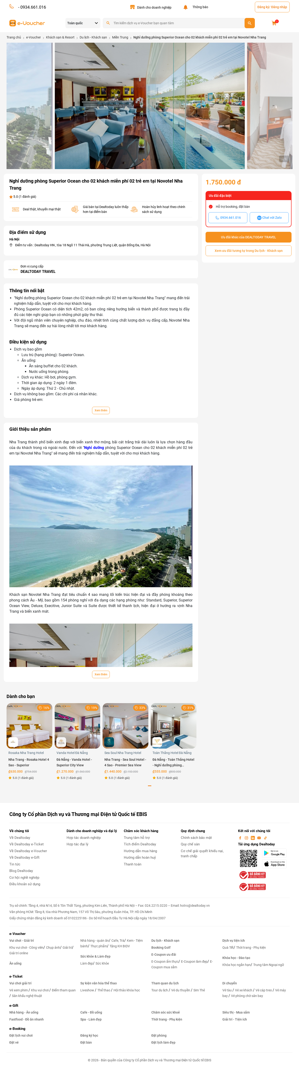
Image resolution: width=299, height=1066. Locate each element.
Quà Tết (228, 947)
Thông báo (199, 7)
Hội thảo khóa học (127, 990)
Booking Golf (161, 947)
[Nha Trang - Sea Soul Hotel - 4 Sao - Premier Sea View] (125, 725)
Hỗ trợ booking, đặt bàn (233, 206)
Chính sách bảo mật (196, 838)
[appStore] (276, 863)
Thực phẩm (98, 946)
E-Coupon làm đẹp (194, 961)
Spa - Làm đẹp (91, 1019)
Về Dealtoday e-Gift (24, 857)
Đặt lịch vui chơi (21, 1035)
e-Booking (17, 1029)
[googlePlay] (276, 853)
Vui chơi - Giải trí (21, 940)
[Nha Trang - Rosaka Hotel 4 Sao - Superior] (29, 725)
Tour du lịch (160, 990)
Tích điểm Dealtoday (140, 844)
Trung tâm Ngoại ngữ (268, 965)
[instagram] (246, 837)
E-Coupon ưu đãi (163, 954)
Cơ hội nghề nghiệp (24, 877)
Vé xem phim (18, 990)
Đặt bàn (86, 1042)
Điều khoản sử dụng (24, 884)
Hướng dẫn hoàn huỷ (140, 857)
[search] (250, 23)
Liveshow (87, 990)
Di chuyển (229, 983)
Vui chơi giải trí (20, 983)
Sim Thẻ (199, 990)
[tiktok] (265, 837)
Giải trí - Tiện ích (234, 1019)
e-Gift (13, 1005)
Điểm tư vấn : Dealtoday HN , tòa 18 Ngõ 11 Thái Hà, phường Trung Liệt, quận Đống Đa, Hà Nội (82, 245)
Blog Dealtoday (21, 871)
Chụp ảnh (53, 947)
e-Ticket (15, 976)
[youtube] (259, 837)
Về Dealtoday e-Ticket (26, 844)
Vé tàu (227, 990)
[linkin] (253, 837)
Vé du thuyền (181, 990)
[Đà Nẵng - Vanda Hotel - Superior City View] (77, 725)
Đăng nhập (279, 7)
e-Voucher (17, 934)
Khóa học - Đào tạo (236, 958)
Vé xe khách (244, 990)
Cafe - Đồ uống (91, 1012)
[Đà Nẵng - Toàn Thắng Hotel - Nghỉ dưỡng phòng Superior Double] (173, 725)
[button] (140, 159)
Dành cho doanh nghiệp (154, 7)
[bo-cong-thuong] (252, 875)
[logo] (27, 23)
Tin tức (14, 864)
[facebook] (240, 837)
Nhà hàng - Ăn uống (23, 1012)
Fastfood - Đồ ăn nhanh (26, 1019)
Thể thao (104, 990)
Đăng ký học (89, 1035)
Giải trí (67, 947)
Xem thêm (101, 410)
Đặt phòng (159, 1035)
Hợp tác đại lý (77, 844)
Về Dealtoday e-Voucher (28, 851)
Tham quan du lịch (165, 983)
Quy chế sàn (190, 844)
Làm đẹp (86, 963)
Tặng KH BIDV (120, 946)
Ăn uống (15, 963)
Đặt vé (14, 1042)
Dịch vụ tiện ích (233, 940)
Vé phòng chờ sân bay (247, 996)
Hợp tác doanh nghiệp (84, 838)
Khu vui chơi (40, 990)
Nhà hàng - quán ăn (94, 940)
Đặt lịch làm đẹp (163, 1042)
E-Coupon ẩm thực (164, 961)
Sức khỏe (102, 963)
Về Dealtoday (19, 838)
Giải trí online (18, 953)
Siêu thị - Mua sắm (236, 1012)
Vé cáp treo (264, 990)
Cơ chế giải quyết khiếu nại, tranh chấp (202, 853)
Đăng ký (263, 7)
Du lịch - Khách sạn (165, 940)
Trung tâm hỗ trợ (137, 838)
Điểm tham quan (64, 990)
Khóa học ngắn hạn (236, 965)
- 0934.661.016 (31, 7)
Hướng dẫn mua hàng (140, 851)
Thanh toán (132, 864)
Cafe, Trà (117, 940)
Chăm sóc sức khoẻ (165, 1012)
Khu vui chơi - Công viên (26, 947)
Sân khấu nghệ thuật (27, 996)
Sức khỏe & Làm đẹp (95, 956)
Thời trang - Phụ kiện (251, 947)
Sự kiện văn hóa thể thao (98, 983)
